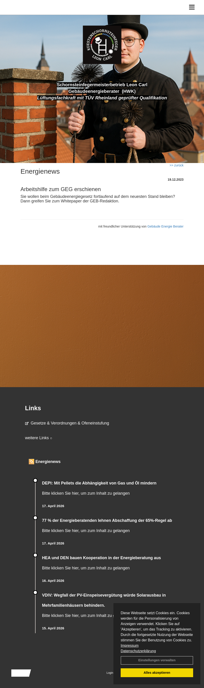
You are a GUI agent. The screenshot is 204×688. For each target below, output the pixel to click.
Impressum (130, 645)
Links (33, 408)
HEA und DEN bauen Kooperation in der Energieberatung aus (101, 558)
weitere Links (38, 438)
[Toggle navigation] (192, 7)
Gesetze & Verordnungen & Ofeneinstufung (67, 423)
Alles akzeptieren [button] (157, 672)
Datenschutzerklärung (138, 651)
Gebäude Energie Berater (165, 226)
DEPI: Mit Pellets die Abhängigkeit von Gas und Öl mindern (102, 483)
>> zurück (176, 165)
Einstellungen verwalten (157, 660)
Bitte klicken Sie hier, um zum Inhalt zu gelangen (86, 493)
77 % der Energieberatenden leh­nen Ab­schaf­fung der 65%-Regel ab (107, 520)
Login (110, 672)
